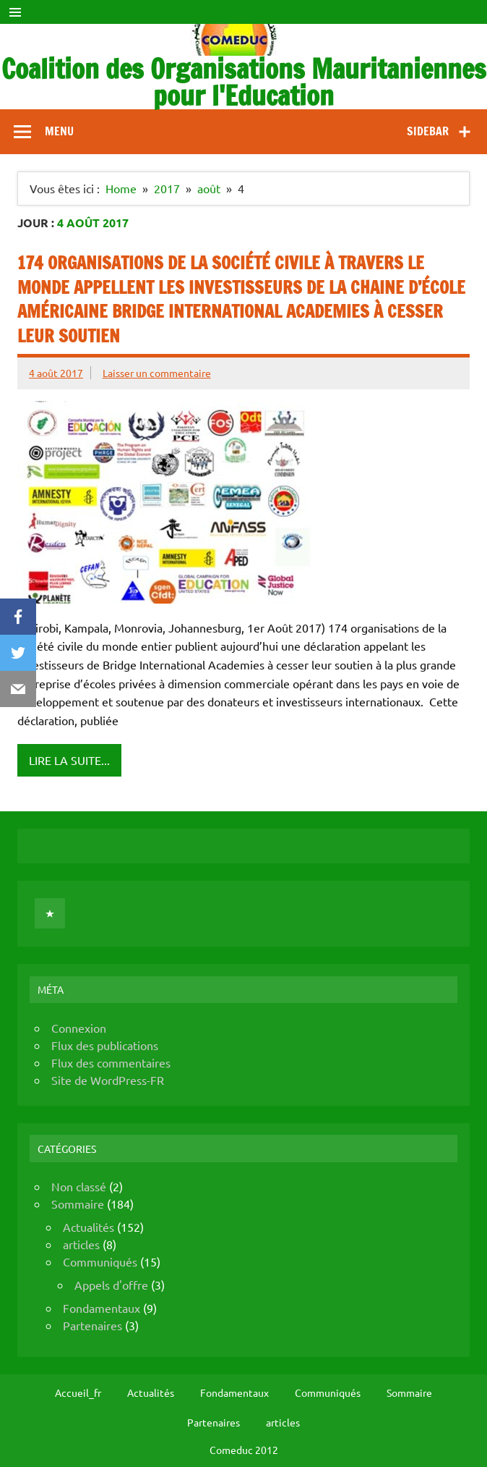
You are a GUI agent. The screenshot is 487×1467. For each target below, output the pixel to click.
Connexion (78, 1027)
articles (81, 1244)
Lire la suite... (69, 760)
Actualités (88, 1226)
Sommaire (77, 1203)
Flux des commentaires (111, 1062)
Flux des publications (104, 1045)
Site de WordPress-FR (107, 1080)
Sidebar (428, 131)
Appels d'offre (111, 1284)
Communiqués (100, 1261)
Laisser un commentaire (157, 372)
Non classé (78, 1186)
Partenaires (92, 1325)
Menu (59, 131)
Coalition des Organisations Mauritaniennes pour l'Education (243, 82)
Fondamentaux (101, 1308)
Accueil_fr (78, 1392)
